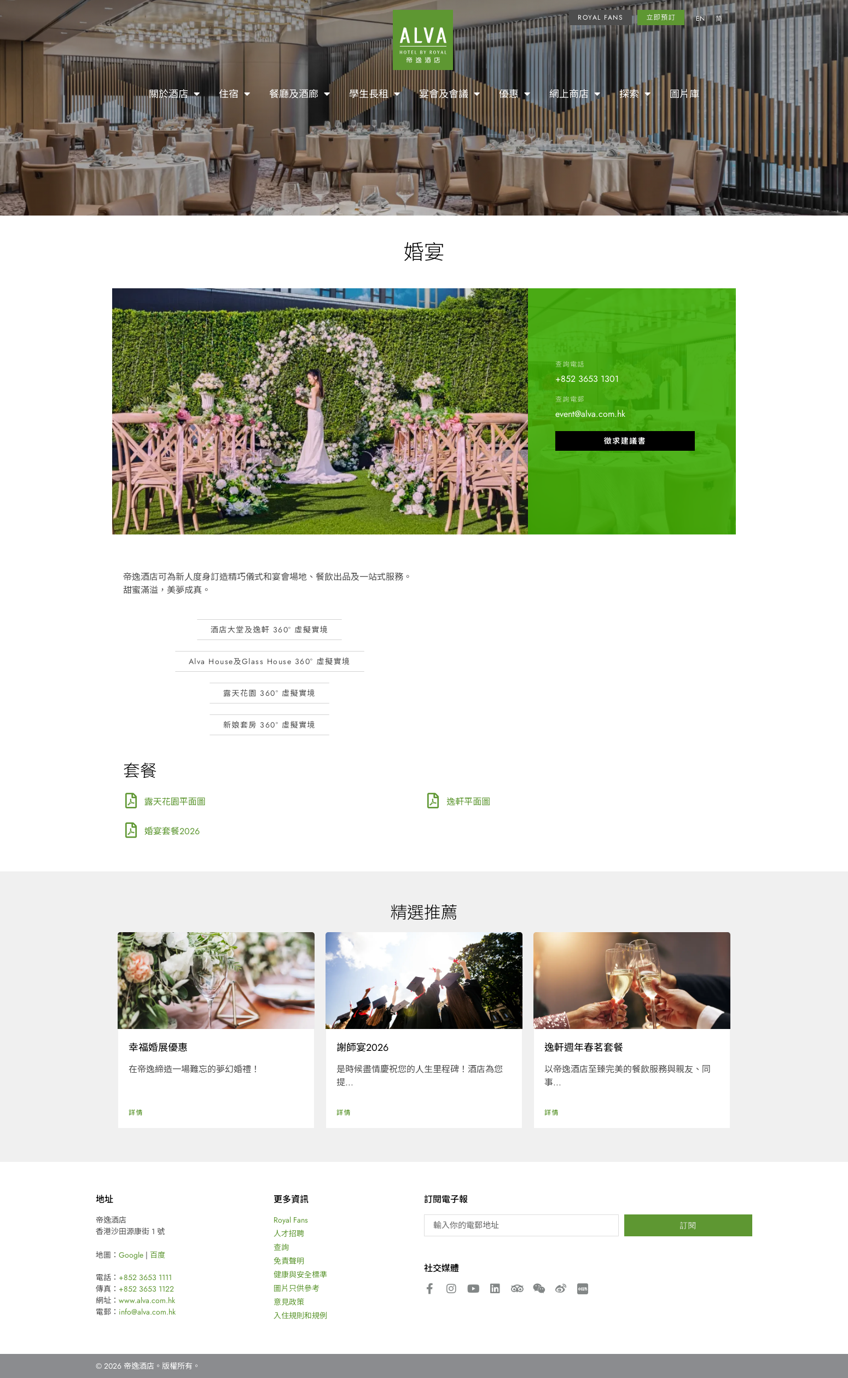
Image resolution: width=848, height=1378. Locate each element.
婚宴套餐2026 (172, 831)
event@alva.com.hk (590, 413)
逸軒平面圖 (468, 801)
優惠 (514, 93)
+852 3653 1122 (146, 1289)
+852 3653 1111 (145, 1277)
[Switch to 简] (719, 19)
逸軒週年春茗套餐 (583, 1047)
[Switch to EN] (700, 19)
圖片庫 (684, 93)
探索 (634, 93)
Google (131, 1255)
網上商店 (574, 93)
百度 (157, 1255)
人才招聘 (289, 1233)
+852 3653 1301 (587, 378)
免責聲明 (289, 1261)
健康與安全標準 (300, 1274)
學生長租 (374, 93)
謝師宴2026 (362, 1047)
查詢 (281, 1247)
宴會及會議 (449, 93)
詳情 (136, 1112)
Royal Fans (291, 1220)
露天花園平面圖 (175, 801)
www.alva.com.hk (147, 1300)
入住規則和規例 (300, 1315)
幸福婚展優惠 (158, 1047)
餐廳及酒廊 (299, 93)
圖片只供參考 (297, 1288)
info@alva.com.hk (147, 1312)
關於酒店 (174, 93)
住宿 (234, 93)
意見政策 (289, 1302)
